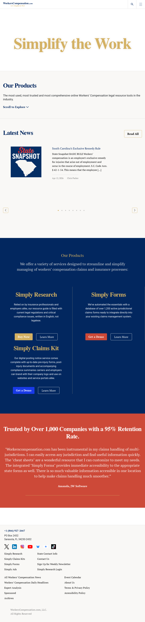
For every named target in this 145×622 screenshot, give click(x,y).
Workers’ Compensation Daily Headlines (26, 582)
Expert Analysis (12, 587)
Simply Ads (10, 569)
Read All (133, 134)
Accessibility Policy (74, 593)
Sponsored (10, 593)
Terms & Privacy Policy (77, 587)
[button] (58, 210)
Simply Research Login (49, 569)
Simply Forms (11, 564)
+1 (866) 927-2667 (14, 530)
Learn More (47, 337)
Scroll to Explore (14, 107)
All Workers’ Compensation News (22, 577)
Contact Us (43, 559)
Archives (9, 598)
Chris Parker (72, 178)
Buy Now (24, 337)
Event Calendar (72, 577)
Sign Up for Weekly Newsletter (54, 564)
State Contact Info (47, 553)
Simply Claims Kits (14, 559)
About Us (69, 582)
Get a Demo (96, 337)
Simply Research (13, 553)
